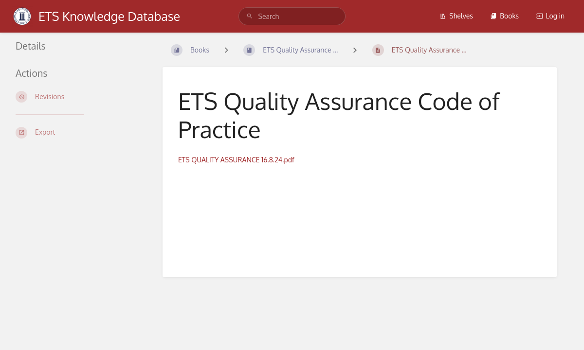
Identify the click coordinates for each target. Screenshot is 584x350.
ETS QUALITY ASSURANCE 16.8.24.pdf (236, 160)
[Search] (249, 16)
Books (504, 16)
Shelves (456, 16)
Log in (550, 16)
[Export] (77, 132)
